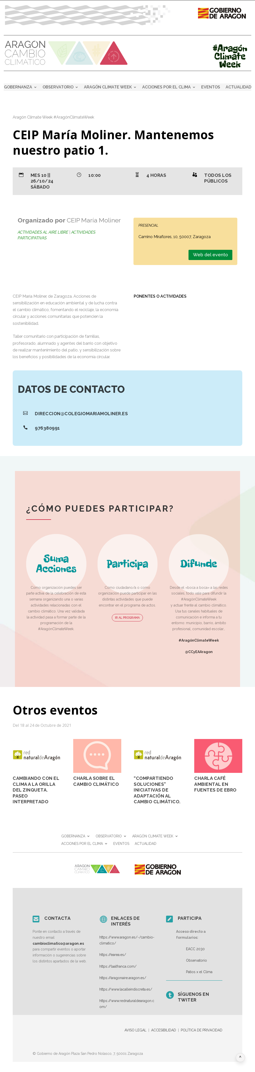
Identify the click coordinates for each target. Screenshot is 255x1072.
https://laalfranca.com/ (117, 966)
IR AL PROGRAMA (127, 617)
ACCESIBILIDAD (163, 1030)
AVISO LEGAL (135, 1030)
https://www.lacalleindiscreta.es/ (125, 989)
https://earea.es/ (112, 955)
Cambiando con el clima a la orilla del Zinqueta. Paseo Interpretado (36, 790)
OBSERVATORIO (58, 87)
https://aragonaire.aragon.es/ (122, 978)
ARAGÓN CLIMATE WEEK (108, 87)
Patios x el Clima (199, 972)
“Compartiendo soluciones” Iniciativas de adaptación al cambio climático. (157, 790)
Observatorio (196, 960)
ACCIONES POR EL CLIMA (166, 87)
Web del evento (210, 254)
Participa (190, 918)
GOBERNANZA (18, 87)
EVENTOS (210, 87)
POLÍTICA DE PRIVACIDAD (201, 1030)
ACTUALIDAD (238, 87)
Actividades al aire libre (43, 232)
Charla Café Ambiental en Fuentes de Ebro (215, 784)
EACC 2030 (195, 949)
